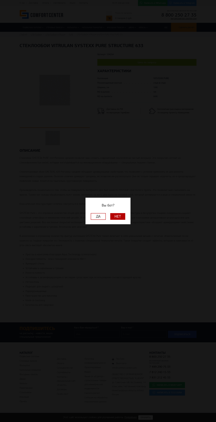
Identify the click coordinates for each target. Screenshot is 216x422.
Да (98, 216)
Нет (117, 216)
